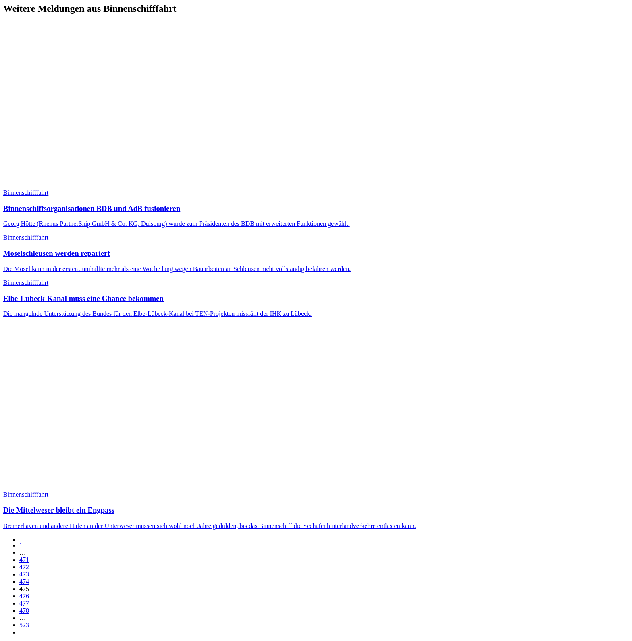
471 (24, 559)
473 (24, 574)
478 (24, 610)
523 (24, 625)
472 (24, 567)
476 (24, 596)
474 (24, 581)
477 (24, 603)
